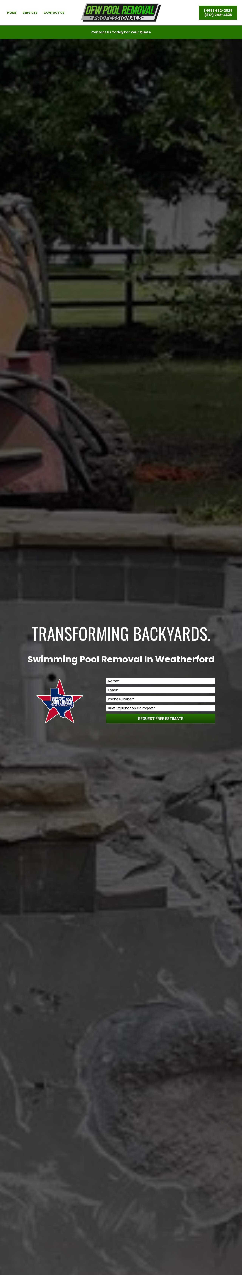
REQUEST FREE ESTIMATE (160, 728)
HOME (11, 17)
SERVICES (29, 17)
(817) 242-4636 (218, 17)
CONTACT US (54, 17)
